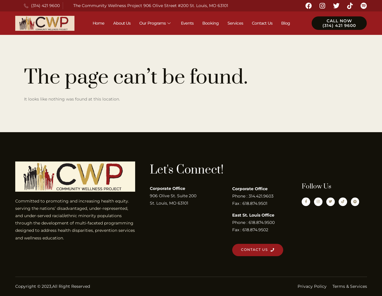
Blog (285, 23)
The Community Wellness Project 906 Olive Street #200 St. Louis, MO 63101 (150, 5)
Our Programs (155, 23)
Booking (210, 23)
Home (98, 23)
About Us (121, 23)
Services (235, 23)
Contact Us (262, 23)
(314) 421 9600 (42, 5)
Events (187, 23)
